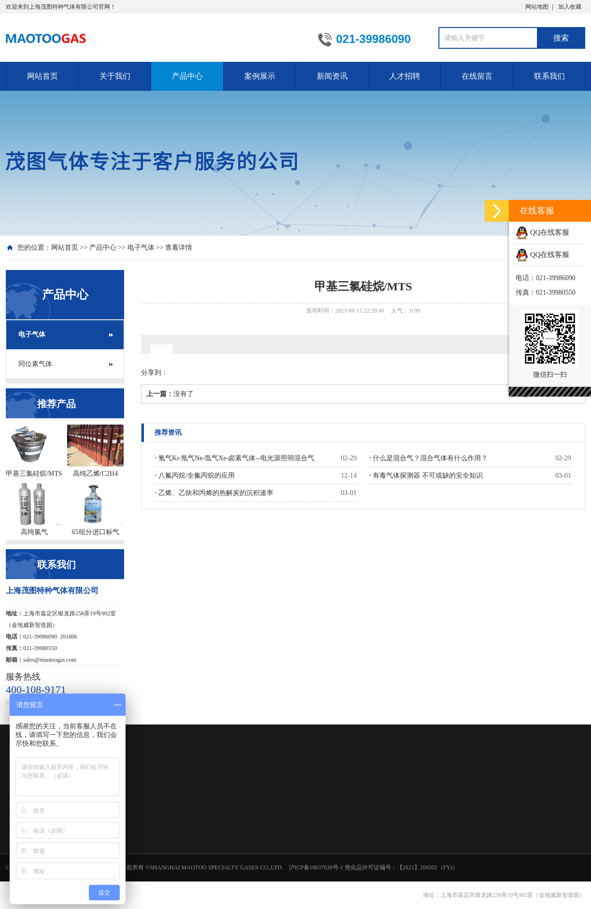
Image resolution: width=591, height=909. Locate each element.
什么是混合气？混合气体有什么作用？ (428, 458)
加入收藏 (569, 6)
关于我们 (114, 76)
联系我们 (549, 76)
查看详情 (178, 247)
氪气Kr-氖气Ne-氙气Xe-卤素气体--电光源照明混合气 (234, 458)
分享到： (154, 372)
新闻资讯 (332, 76)
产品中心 (187, 76)
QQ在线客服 (542, 232)
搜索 (561, 38)
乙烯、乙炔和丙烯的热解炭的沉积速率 (214, 493)
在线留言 (477, 76)
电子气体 (141, 247)
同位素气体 (35, 364)
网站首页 (42, 76)
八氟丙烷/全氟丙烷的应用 (195, 475)
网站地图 (537, 6)
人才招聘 (404, 76)
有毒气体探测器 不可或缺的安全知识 (426, 475)
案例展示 (259, 76)
